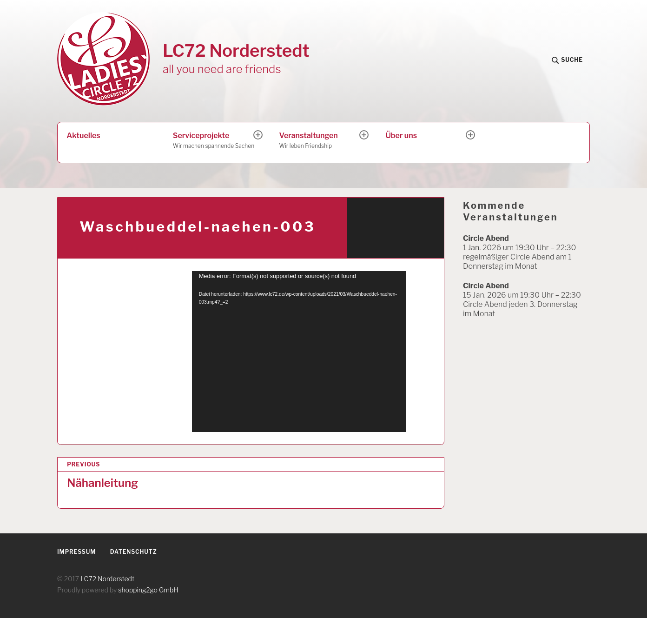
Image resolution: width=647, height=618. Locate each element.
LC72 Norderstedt (236, 50)
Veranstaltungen (320, 141)
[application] (299, 351)
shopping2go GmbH (148, 590)
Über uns (401, 135)
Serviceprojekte (214, 141)
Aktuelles (83, 135)
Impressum (76, 551)
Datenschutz (133, 551)
